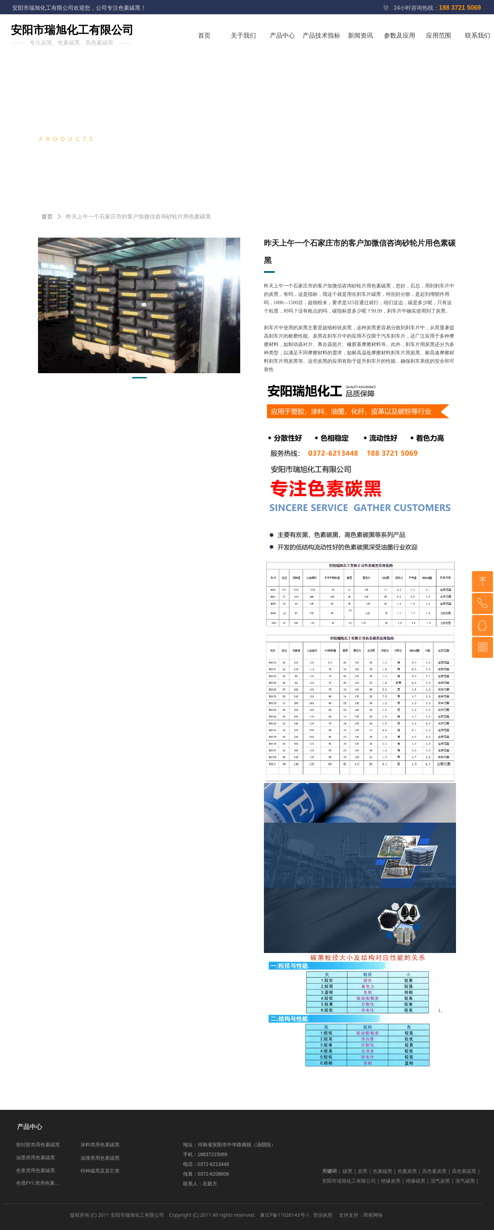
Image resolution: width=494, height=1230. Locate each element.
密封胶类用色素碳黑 (38, 1144)
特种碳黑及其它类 (100, 1171)
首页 (47, 217)
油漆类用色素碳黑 (100, 1158)
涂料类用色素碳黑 (100, 1144)
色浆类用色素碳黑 (35, 1170)
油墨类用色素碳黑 (35, 1157)
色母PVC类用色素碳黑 (40, 1183)
